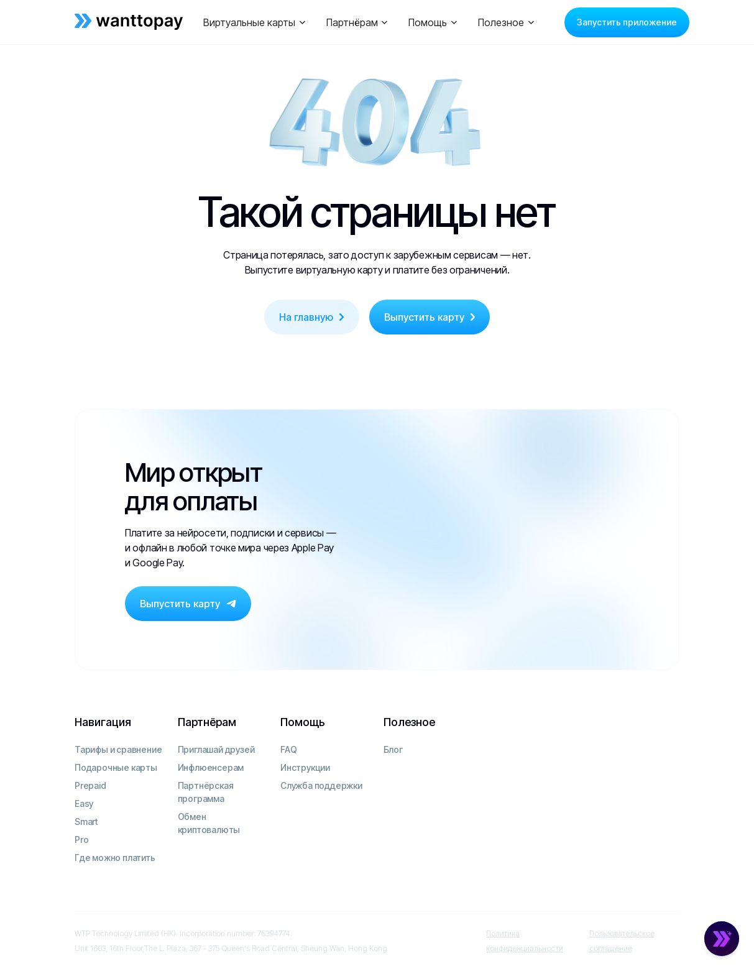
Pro (81, 839)
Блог (393, 749)
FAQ (288, 749)
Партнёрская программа (206, 792)
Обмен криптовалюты (209, 823)
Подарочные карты (116, 767)
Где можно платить (115, 857)
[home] (129, 22)
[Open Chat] (721, 938)
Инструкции (305, 767)
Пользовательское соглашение (622, 941)
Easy (84, 803)
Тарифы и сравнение (118, 749)
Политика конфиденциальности (524, 941)
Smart (86, 821)
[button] (254, 22)
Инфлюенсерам (211, 767)
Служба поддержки (321, 785)
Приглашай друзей (216, 749)
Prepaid (90, 785)
